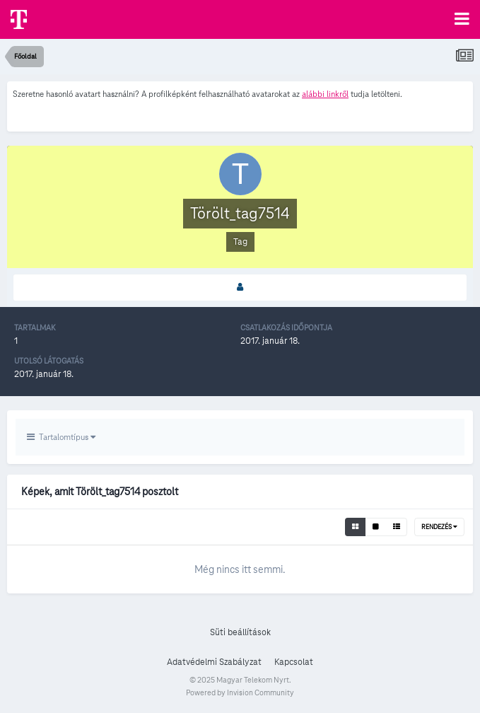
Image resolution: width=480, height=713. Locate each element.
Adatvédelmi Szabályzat (214, 662)
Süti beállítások (240, 632)
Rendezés (439, 527)
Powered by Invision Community (240, 692)
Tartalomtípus (61, 436)
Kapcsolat (293, 662)
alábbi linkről (325, 93)
